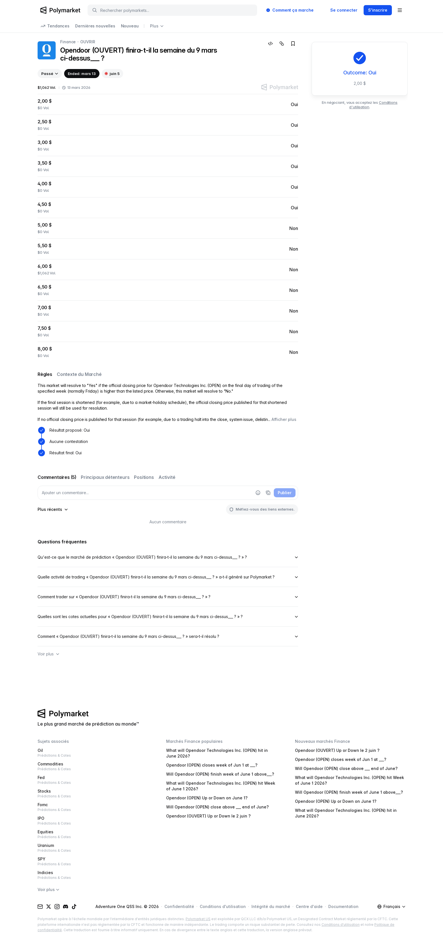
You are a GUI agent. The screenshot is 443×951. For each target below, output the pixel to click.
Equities (93, 834)
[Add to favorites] (293, 43)
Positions (144, 477)
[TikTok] (74, 906)
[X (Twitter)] (48, 906)
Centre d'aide (309, 906)
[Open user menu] (399, 10)
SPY (93, 861)
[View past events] (50, 73)
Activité (166, 477)
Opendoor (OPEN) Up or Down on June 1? (206, 797)
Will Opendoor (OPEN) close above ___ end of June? (217, 806)
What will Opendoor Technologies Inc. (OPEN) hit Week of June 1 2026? (220, 786)
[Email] (40, 906)
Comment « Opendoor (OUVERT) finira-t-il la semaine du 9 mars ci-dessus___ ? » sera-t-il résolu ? (168, 636)
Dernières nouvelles (95, 25)
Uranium (93, 848)
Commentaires (57, 477)
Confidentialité (179, 906)
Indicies (93, 875)
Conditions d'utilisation (223, 906)
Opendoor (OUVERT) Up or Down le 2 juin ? (208, 816)
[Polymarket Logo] (60, 10)
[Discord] (65, 906)
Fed (93, 780)
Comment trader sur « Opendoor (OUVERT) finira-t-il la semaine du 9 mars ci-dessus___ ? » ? (168, 596)
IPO (93, 821)
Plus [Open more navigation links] (157, 25)
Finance (68, 41)
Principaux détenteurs (105, 477)
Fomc (93, 807)
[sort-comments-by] (53, 509)
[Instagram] (57, 906)
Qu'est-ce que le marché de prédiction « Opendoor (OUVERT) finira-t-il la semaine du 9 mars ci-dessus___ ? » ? (168, 557)
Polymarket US (198, 919)
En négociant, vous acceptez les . (360, 104)
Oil (93, 753)
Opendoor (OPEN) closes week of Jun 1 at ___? (211, 765)
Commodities (93, 766)
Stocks (93, 794)
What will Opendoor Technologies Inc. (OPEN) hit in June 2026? (217, 753)
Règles (45, 374)
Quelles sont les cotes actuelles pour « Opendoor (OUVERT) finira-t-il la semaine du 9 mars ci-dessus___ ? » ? (168, 616)
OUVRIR (87, 41)
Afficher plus (284, 419)
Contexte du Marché (79, 374)
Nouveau (130, 25)
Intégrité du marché (270, 906)
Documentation (343, 906)
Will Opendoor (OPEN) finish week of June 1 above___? (220, 774)
